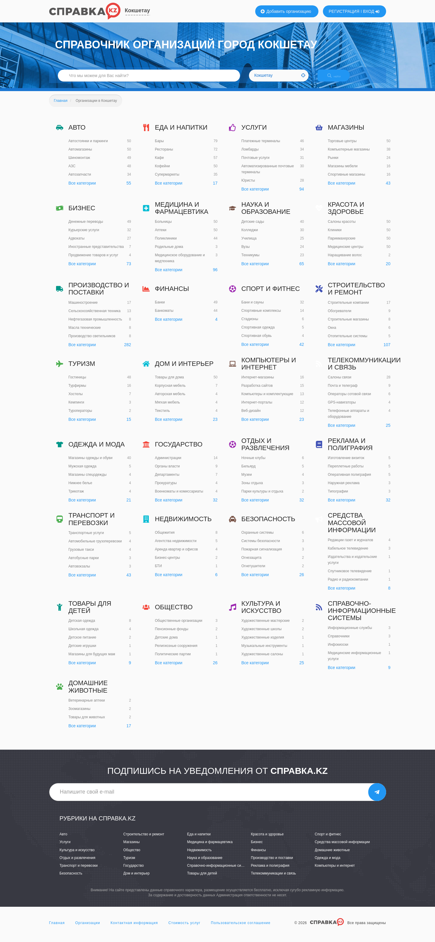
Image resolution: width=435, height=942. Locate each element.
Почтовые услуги (256, 163)
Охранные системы (258, 538)
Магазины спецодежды (88, 480)
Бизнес (82, 213)
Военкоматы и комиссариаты (179, 496)
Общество (174, 612)
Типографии (338, 497)
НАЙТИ (338, 79)
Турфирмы (77, 391)
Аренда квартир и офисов (176, 555)
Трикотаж (76, 496)
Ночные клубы (254, 463)
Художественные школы (262, 634)
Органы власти (167, 471)
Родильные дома (169, 252)
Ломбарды (250, 154)
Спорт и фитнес (271, 293)
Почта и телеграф (343, 391)
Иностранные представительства (96, 252)
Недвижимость (183, 524)
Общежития (165, 538)
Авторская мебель (170, 399)
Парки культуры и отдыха (263, 497)
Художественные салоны (262, 659)
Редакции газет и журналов (350, 545)
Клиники (335, 235)
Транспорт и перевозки (92, 524)
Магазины (346, 132)
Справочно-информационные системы (362, 616)
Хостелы (76, 399)
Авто (77, 132)
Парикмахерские (342, 244)
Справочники (339, 641)
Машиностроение (83, 308)
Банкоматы (164, 316)
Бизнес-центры (167, 563)
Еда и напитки (181, 132)
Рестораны (164, 154)
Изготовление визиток (346, 463)
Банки (160, 308)
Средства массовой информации (352, 528)
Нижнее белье (80, 488)
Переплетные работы (346, 472)
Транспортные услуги (86, 538)
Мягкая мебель (167, 407)
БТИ (158, 571)
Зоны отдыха (252, 488)
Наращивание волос (345, 260)
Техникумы (251, 260)
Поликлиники (166, 244)
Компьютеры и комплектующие (267, 399)
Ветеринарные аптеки (87, 705)
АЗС (72, 171)
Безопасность (268, 524)
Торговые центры (342, 146)
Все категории (82, 188)
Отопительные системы (347, 341)
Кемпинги (76, 407)
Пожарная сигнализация (262, 555)
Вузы (246, 252)
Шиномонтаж (79, 163)
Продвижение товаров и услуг (93, 260)
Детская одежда (82, 626)
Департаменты (167, 480)
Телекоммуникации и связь (364, 368)
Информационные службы (350, 633)
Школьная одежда (84, 634)
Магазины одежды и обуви (91, 463)
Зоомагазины (80, 714)
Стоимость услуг (184, 928)
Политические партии (173, 659)
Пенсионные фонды (171, 634)
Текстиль (162, 416)
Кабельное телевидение (348, 553)
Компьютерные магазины (349, 154)
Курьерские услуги (84, 235)
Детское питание (82, 643)
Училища (249, 244)
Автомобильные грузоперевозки (95, 546)
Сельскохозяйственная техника (95, 316)
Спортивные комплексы (261, 316)
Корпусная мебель (170, 391)
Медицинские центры (345, 252)
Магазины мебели (343, 171)
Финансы (172, 293)
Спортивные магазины (346, 179)
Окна (332, 333)
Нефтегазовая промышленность (95, 324)
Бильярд (249, 472)
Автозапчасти (80, 179)
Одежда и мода (97, 449)
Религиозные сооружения (176, 651)
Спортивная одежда (258, 333)
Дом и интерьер (184, 368)
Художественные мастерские (266, 626)
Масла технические (85, 333)
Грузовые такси (81, 555)
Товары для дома (169, 382)
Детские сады (253, 227)
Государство (179, 449)
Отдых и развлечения (266, 449)
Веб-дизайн (251, 416)
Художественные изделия (263, 643)
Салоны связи (340, 382)
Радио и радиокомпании (348, 584)
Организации (87, 928)
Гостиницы (77, 382)
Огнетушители (253, 571)
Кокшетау (137, 10)
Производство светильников (92, 341)
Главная (57, 928)
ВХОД (371, 11)
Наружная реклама (344, 488)
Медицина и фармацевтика (181, 213)
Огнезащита (252, 563)
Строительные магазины (348, 324)
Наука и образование (266, 213)
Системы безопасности (261, 546)
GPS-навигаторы (342, 407)
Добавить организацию (286, 11)
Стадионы (250, 324)
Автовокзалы (79, 571)
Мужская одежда (83, 471)
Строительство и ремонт (356, 294)
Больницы (163, 227)
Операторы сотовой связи (349, 399)
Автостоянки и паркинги (88, 146)
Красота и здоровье (346, 213)
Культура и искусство (261, 612)
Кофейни (162, 171)
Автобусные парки (84, 563)
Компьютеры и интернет (269, 368)
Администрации (168, 463)
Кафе (159, 163)
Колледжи (250, 235)
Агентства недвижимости (176, 546)
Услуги (254, 132)
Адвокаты (77, 243)
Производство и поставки (99, 294)
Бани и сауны (253, 308)
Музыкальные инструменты (264, 651)
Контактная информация (134, 928)
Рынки (333, 163)
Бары (159, 146)
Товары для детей (90, 612)
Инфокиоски (338, 650)
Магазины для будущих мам (92, 659)
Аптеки (161, 235)
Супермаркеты (167, 179)
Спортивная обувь (257, 341)
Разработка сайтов (257, 391)
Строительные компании (348, 308)
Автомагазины (80, 154)
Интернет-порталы (257, 407)
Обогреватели (340, 316)
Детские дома (166, 642)
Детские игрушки (82, 651)
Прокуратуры (166, 488)
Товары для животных (87, 722)
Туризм (82, 368)
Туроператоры (80, 416)
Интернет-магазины (258, 382)
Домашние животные (88, 692)
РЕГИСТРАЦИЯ (344, 11)
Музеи (247, 480)
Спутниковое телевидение (350, 576)
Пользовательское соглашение (240, 928)
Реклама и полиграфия (350, 449)
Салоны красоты (342, 227)
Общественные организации (178, 626)
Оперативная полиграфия (349, 480)
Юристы (248, 185)
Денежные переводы (86, 227)
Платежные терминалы (261, 146)
